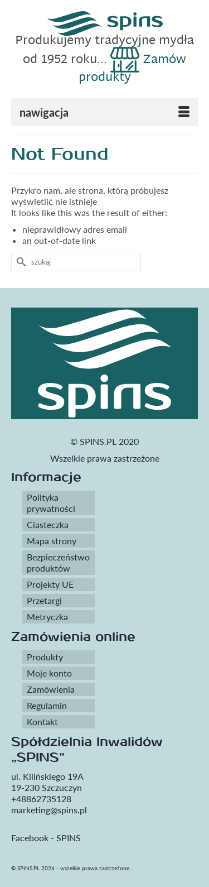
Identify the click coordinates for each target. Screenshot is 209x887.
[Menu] (104, 112)
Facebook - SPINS (46, 837)
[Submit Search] (19, 261)
